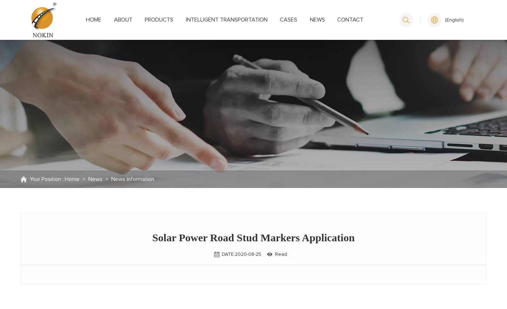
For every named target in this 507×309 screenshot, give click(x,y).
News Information (132, 179)
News (317, 20)
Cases (288, 20)
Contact (350, 20)
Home (93, 20)
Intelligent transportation (227, 20)
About (123, 20)
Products (159, 20)
